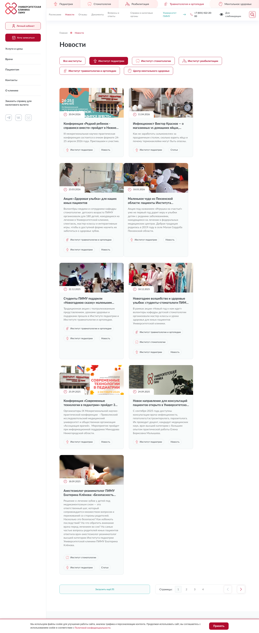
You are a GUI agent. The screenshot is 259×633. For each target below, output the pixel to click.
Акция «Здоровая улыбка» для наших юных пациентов (211, 126)
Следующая (241, 469)
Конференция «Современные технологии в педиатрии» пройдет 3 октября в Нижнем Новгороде (88, 359)
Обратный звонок (228, 515)
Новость (70, 163)
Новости (69, 14)
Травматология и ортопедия (184, 4)
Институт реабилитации (200, 61)
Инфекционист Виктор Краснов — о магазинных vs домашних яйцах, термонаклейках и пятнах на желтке (151, 126)
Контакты (11, 79)
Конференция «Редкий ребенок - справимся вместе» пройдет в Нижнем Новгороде (87, 126)
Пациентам (12, 69)
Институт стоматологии (153, 61)
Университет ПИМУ (174, 14)
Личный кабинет (23, 26)
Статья (132, 163)
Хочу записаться (23, 37)
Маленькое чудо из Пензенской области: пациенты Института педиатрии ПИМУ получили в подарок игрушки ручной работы (87, 243)
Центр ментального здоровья (148, 71)
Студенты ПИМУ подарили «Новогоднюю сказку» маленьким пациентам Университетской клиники (151, 243)
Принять (218, 626)
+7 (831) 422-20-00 (199, 515)
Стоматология (99, 4)
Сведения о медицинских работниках (168, 523)
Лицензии (126, 567)
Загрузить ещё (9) (104, 469)
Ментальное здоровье (235, 4)
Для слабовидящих (75, 568)
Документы (97, 14)
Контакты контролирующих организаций (168, 537)
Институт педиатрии (108, 61)
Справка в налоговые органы (141, 14)
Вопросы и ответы (113, 14)
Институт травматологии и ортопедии (89, 71)
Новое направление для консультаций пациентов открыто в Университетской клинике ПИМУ (151, 359)
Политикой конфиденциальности (92, 627)
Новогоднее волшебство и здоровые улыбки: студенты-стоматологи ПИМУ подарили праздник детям (211, 243)
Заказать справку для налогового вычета (18, 102)
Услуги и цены (14, 48)
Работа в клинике (145, 506)
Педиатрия (63, 4)
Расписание (55, 14)
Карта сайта (238, 567)
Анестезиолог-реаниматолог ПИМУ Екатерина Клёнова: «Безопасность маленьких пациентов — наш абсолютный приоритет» (211, 359)
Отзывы (82, 14)
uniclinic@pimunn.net (200, 523)
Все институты (72, 60)
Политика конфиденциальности (203, 567)
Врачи (9, 59)
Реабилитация (137, 4)
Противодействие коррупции (158, 567)
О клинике (11, 90)
